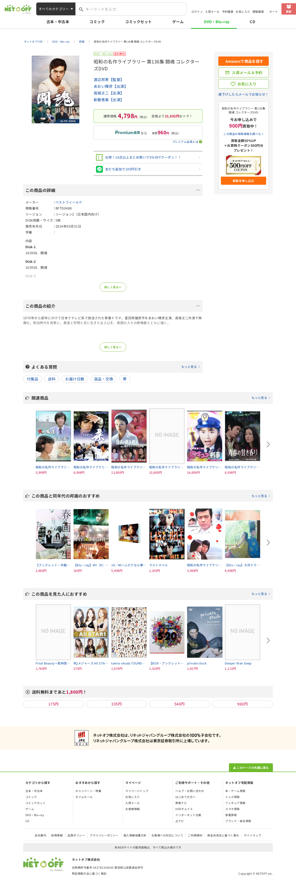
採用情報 (57, 835)
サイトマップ (252, 835)
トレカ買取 (232, 797)
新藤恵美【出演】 (109, 99)
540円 (179, 704)
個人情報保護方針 (135, 835)
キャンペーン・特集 (88, 791)
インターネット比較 (188, 815)
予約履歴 (228, 11)
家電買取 (231, 815)
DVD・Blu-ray (216, 21)
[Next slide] (268, 444)
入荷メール (212, 11)
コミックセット (138, 21)
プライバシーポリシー (104, 835)
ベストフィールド (69, 202)
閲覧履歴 (258, 11)
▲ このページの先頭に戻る (250, 768)
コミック (97, 21)
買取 (289, 11)
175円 (53, 704)
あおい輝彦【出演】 (111, 86)
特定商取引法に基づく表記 (89, 873)
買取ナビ (181, 803)
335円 (116, 704)
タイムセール (84, 797)
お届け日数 (74, 379)
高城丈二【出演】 (109, 93)
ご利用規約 (195, 835)
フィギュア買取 (235, 803)
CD (252, 21)
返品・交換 (103, 379)
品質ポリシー (76, 835)
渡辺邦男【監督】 (109, 79)
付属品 (32, 379)
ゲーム (178, 21)
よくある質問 (115, 367)
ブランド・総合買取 (238, 821)
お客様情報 (132, 809)
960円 (242, 704)
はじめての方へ (185, 797)
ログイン (197, 11)
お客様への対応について (167, 835)
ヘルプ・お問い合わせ (189, 791)
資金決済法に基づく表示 (223, 835)
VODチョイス (184, 809)
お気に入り (243, 11)
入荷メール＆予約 (247, 72)
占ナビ (179, 821)
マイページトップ (136, 791)
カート (273, 11)
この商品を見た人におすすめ (151, 594)
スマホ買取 (232, 809)
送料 (52, 379)
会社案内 (40, 835)
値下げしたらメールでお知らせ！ (243, 94)
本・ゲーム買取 (235, 791)
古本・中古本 (57, 21)
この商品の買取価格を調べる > (243, 134)
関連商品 (151, 398)
